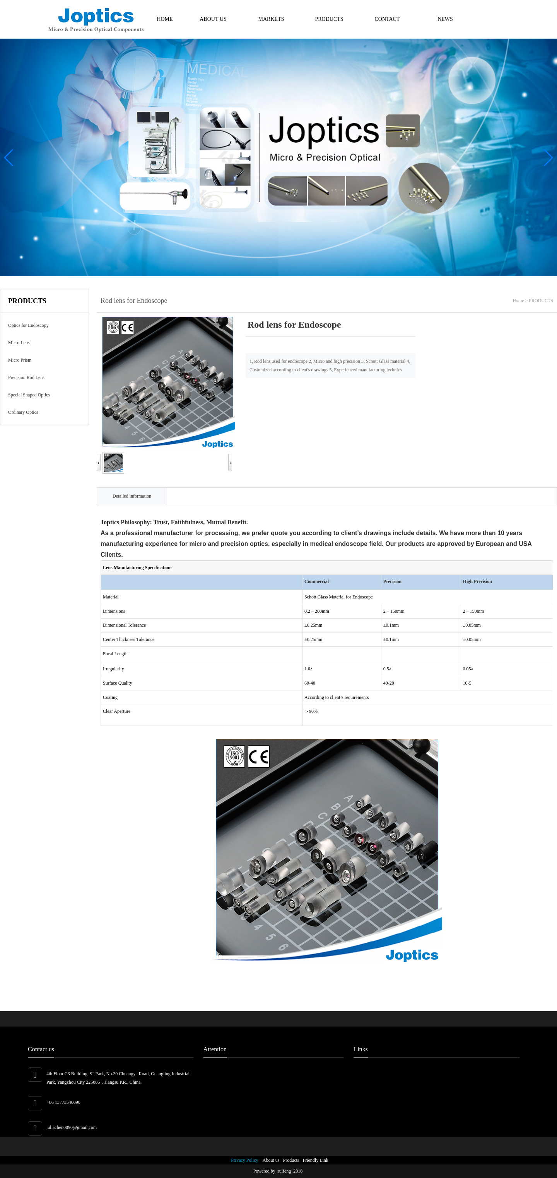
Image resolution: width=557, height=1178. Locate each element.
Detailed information (132, 496)
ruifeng (286, 1171)
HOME (165, 19)
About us (269, 1160)
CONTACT (387, 19)
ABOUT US (213, 19)
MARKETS (271, 19)
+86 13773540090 (63, 1102)
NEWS (445, 19)
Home (518, 300)
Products (290, 1160)
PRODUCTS (329, 19)
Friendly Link (314, 1160)
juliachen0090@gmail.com (71, 1127)
